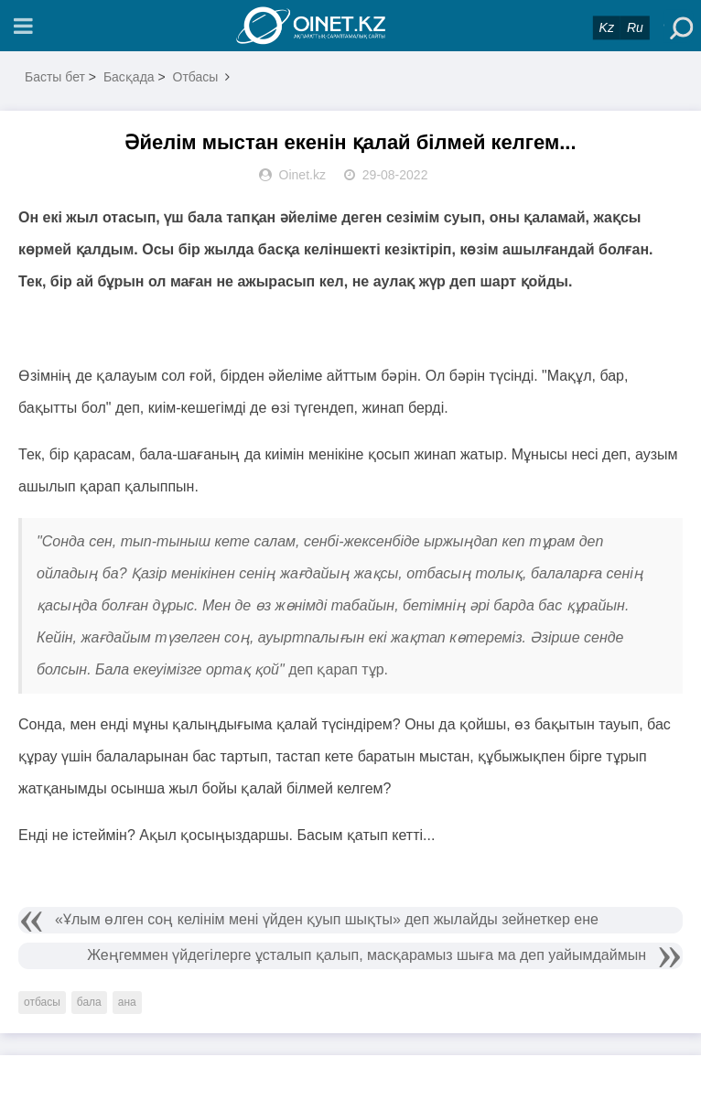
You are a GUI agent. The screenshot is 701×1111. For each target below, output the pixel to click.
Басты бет (55, 77)
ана (127, 1002)
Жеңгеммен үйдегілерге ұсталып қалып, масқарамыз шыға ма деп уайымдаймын (366, 955)
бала (89, 1002)
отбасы (42, 1002)
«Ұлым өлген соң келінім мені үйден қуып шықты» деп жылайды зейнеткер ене (327, 919)
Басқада (129, 77)
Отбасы (196, 77)
